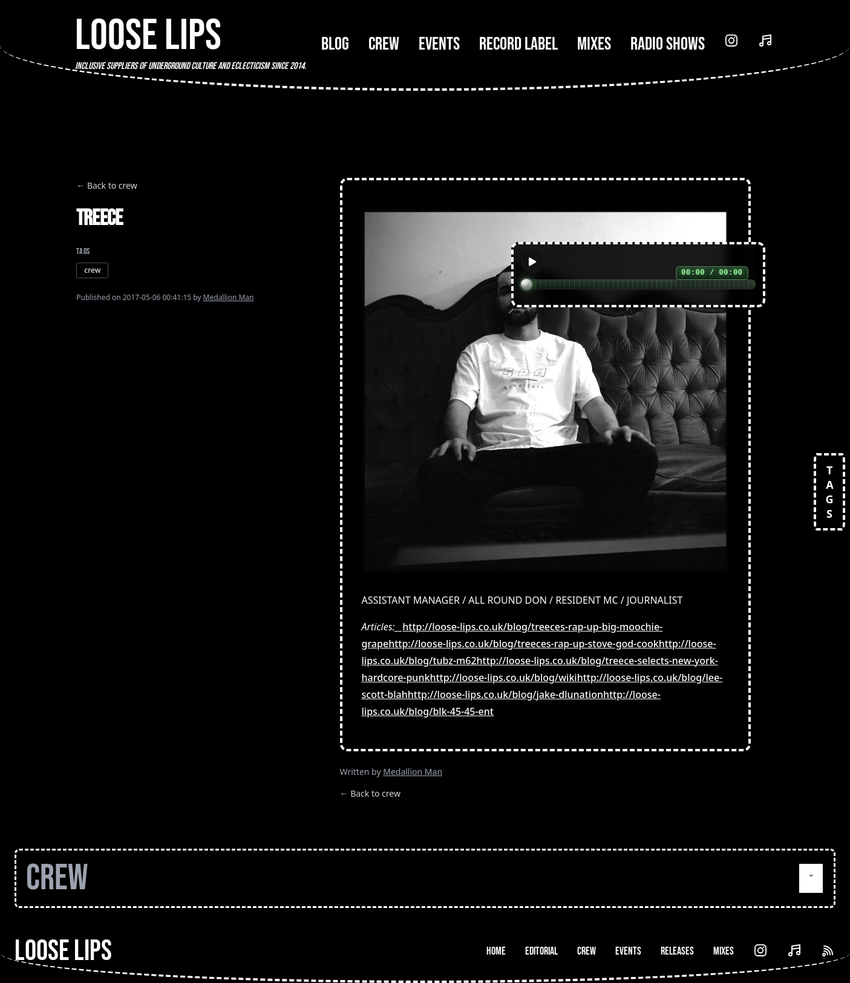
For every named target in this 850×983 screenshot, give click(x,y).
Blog (335, 44)
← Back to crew (106, 185)
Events (439, 44)
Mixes (594, 44)
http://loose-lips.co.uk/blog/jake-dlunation (505, 694)
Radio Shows (667, 44)
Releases (677, 951)
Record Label (518, 44)
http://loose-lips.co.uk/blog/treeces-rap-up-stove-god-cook (523, 643)
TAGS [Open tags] (829, 492)
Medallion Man (228, 297)
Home (496, 951)
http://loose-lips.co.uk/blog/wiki (503, 677)
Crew (383, 44)
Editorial (541, 951)
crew (92, 270)
